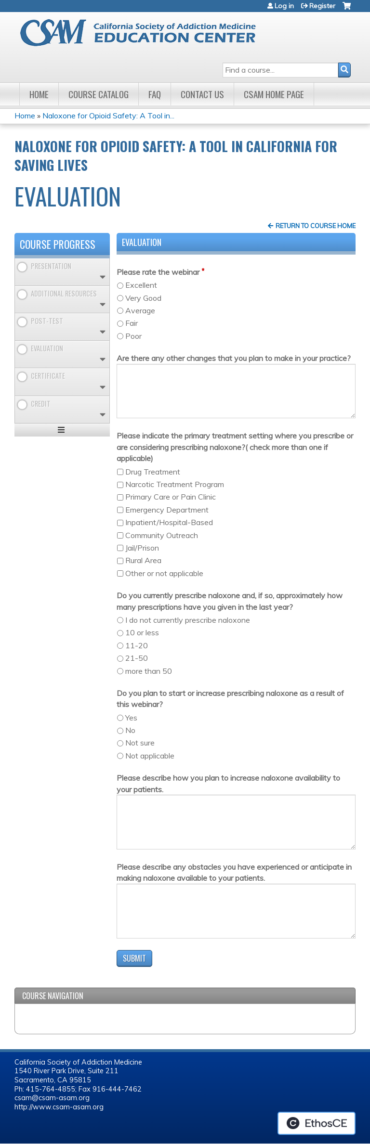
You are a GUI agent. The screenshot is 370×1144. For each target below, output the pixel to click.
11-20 (136, 645)
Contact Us (202, 94)
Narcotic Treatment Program (174, 484)
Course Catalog (98, 94)
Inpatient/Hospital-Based (169, 522)
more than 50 (148, 671)
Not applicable (149, 755)
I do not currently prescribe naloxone (187, 620)
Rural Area (143, 560)
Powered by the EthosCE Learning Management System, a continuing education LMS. (317, 1123)
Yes (131, 717)
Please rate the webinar (158, 272)
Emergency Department (167, 509)
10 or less (142, 632)
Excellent (141, 285)
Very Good (143, 298)
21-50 (136, 658)
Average (140, 310)
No (130, 730)
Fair (131, 323)
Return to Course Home (316, 226)
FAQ (154, 94)
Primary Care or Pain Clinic (170, 496)
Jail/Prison (142, 548)
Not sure (140, 742)
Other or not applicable (164, 573)
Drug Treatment (152, 471)
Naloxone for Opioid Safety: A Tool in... (108, 115)
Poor (133, 336)
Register (322, 5)
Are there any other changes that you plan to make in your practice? (234, 358)
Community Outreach (161, 535)
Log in (284, 5)
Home (39, 94)
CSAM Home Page (274, 94)
